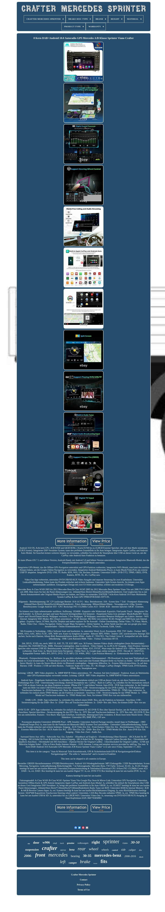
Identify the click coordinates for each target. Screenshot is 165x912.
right (96, 842)
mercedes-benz (108, 855)
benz (72, 849)
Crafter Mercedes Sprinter (83, 875)
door (36, 842)
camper (73, 862)
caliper (132, 850)
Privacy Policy (83, 885)
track (62, 843)
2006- (28, 856)
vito (29, 843)
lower (95, 863)
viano (125, 843)
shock (141, 857)
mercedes (58, 855)
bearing (75, 856)
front (40, 855)
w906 (46, 842)
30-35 (87, 856)
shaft (55, 843)
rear (82, 848)
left (63, 861)
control (115, 850)
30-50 (135, 842)
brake (85, 861)
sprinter (111, 841)
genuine (70, 843)
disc (140, 850)
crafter (49, 848)
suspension (32, 849)
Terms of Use (83, 890)
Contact (83, 880)
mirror (63, 850)
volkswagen (82, 843)
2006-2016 (130, 856)
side (123, 849)
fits (103, 861)
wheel (93, 849)
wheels (105, 849)
